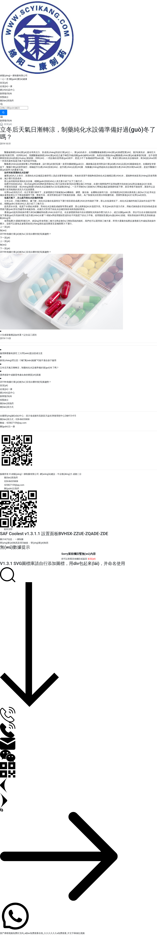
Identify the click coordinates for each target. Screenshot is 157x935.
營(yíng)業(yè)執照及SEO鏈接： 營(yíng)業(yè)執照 (24, 543)
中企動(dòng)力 (64, 474)
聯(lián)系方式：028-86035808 (14, 419)
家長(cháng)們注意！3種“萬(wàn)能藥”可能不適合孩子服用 (28, 360)
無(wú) (3, 230)
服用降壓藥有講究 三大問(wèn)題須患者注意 (21, 353)
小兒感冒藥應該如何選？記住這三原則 (18, 335)
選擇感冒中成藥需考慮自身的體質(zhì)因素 (20, 375)
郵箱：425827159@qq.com (13, 423)
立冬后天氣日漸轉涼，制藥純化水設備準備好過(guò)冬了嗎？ (29, 367)
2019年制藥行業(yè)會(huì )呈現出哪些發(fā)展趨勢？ (25, 234)
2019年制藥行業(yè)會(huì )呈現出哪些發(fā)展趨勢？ (25, 382)
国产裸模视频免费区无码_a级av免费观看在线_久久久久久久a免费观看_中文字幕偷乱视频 (42, 933)
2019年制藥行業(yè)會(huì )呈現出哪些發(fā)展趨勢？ (25, 252)
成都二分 (77, 474)
